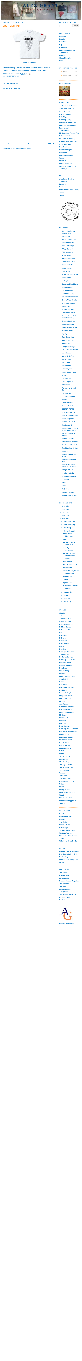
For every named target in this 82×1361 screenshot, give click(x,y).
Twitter (61, 195)
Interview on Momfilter (67, 125)
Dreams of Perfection (70, 297)
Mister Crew (66, 359)
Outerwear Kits (65, 144)
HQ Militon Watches (66, 687)
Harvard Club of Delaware (69, 851)
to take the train (68, 473)
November (68, 525)
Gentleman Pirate (68, 313)
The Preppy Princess (70, 442)
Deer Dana (63, 668)
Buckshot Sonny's (66, 657)
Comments (66, 76)
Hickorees (63, 684)
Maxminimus (67, 353)
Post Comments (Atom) (22, 148)
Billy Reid (63, 635)
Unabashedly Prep (69, 476)
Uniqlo (61, 784)
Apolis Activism (65, 621)
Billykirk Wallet (65, 114)
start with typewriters (70, 415)
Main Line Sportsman (70, 350)
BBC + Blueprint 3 (70, 564)
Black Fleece (64, 643)
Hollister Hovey (68, 330)
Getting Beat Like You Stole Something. (70, 317)
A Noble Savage (68, 246)
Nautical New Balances (68, 141)
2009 (64, 519)
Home (30, 144)
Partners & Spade (66, 737)
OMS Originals (67, 381)
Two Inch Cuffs (65, 778)
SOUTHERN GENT (69, 412)
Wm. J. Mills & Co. (66, 798)
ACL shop (63, 616)
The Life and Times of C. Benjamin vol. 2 (70, 429)
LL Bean (62, 715)
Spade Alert (67, 583)
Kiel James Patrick (66, 709)
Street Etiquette (68, 419)
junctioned (66, 343)
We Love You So (65, 163)
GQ (60, 45)
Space (61, 158)
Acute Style (66, 255)
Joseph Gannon (68, 340)
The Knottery (64, 762)
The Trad (65, 451)
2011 (64, 512)
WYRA (61, 862)
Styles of (62, 161)
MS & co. (62, 723)
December (68, 521)
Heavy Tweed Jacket (69, 327)
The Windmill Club (66, 767)
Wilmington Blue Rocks (68, 841)
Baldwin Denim (65, 627)
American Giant (65, 619)
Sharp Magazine (65, 58)
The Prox (62, 886)
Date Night (63, 117)
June (66, 598)
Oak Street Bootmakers (68, 731)
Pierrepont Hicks (65, 740)
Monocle (62, 720)
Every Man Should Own (68, 122)
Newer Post (7, 144)
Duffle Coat (67, 561)
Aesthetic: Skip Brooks (68, 106)
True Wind (63, 776)
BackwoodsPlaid (68, 265)
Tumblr (62, 192)
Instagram (63, 184)
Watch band (67, 568)
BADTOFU (66, 271)
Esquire (62, 39)
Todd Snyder (64, 770)
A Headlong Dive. (68, 243)
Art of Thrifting (64, 111)
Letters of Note (65, 136)
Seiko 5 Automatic (66, 155)
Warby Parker (64, 789)
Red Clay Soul (67, 403)
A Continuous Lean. (69, 239)
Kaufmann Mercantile (67, 707)
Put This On (66, 393)
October (67, 528)
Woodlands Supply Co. (68, 801)
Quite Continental (68, 396)
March (66, 601)
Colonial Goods (65, 662)
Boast (61, 646)
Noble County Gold (69, 372)
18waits (62, 613)
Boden (61, 814)
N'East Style (66, 366)
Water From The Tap (67, 792)
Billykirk (62, 638)
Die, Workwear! (67, 290)
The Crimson (64, 884)
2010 (64, 515)
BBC (61, 632)
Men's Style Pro (68, 356)
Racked (62, 55)
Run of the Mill (64, 745)
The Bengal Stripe (69, 425)
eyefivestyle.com (68, 303)
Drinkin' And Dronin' (69, 300)
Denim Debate (67, 287)
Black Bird (63, 641)
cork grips (66, 281)
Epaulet (62, 673)
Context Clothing (65, 665)
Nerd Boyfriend (67, 369)
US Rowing (63, 857)
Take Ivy (66, 579)
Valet (61, 61)
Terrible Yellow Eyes (67, 830)
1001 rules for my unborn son (68, 232)
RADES (65, 399)
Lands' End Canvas (66, 712)
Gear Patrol (63, 679)
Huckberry (63, 690)
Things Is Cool (67, 470)
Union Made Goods (66, 781)
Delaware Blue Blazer (70, 284)
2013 (64, 506)
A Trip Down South (69, 249)
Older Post (52, 144)
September (68, 531)
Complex (62, 36)
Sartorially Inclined (69, 406)
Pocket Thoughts (65, 150)
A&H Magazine (67, 252)
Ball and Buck (64, 630)
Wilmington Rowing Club (68, 859)
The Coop (63, 873)
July (65, 595)
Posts (64, 72)
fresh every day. (68, 309)
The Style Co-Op (65, 765)
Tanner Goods (64, 756)
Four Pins (63, 42)
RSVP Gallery (64, 742)
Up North (65, 479)
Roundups (63, 152)
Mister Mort (66, 362)
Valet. (64, 482)
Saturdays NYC (65, 748)
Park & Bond (64, 734)
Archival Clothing (66, 624)
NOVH (64, 375)
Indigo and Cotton (66, 698)
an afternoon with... (69, 258)
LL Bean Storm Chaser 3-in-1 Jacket (69, 556)
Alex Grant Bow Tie (66, 109)
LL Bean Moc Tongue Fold (69, 133)
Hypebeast (63, 47)
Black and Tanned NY (70, 274)
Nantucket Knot (69, 576)
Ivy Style (65, 334)
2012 (64, 509)
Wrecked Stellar (68, 492)
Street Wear (14, 76)
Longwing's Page (68, 347)
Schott (61, 751)
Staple (61, 754)
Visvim (61, 787)
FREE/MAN (66, 306)
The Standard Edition (70, 448)
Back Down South (69, 262)
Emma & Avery (64, 825)
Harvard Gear (64, 875)
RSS (61, 187)
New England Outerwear (68, 729)
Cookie (62, 819)
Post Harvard (64, 878)
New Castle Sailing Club (68, 854)
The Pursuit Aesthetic (70, 445)
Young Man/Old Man (69, 495)
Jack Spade (63, 704)
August (67, 592)
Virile (64, 486)
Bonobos (62, 649)
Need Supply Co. (65, 726)
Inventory (63, 701)
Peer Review (64, 147)
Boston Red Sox (65, 816)
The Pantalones (68, 438)
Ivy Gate (62, 900)
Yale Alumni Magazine (67, 894)
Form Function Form (67, 676)
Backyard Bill (67, 268)
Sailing (66, 539)
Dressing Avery (65, 120)
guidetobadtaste (68, 324)
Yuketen (62, 803)
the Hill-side (63, 759)
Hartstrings (63, 828)
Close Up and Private (67, 660)
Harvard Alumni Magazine (69, 881)
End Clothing (64, 671)
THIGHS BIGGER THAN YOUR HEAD (69, 466)
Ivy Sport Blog (64, 897)
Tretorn (62, 773)
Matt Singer (63, 718)
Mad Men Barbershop (67, 139)
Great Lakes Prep (68, 321)
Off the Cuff (66, 378)
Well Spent (66, 489)
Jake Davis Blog (68, 337)
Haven (61, 682)
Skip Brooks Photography (69, 190)
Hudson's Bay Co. (66, 693)
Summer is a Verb (68, 422)
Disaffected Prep (68, 294)
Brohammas (66, 278)
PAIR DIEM (66, 385)
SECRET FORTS (68, 409)
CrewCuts (63, 822)
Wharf (61, 795)
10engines (66, 236)
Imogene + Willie (65, 695)
